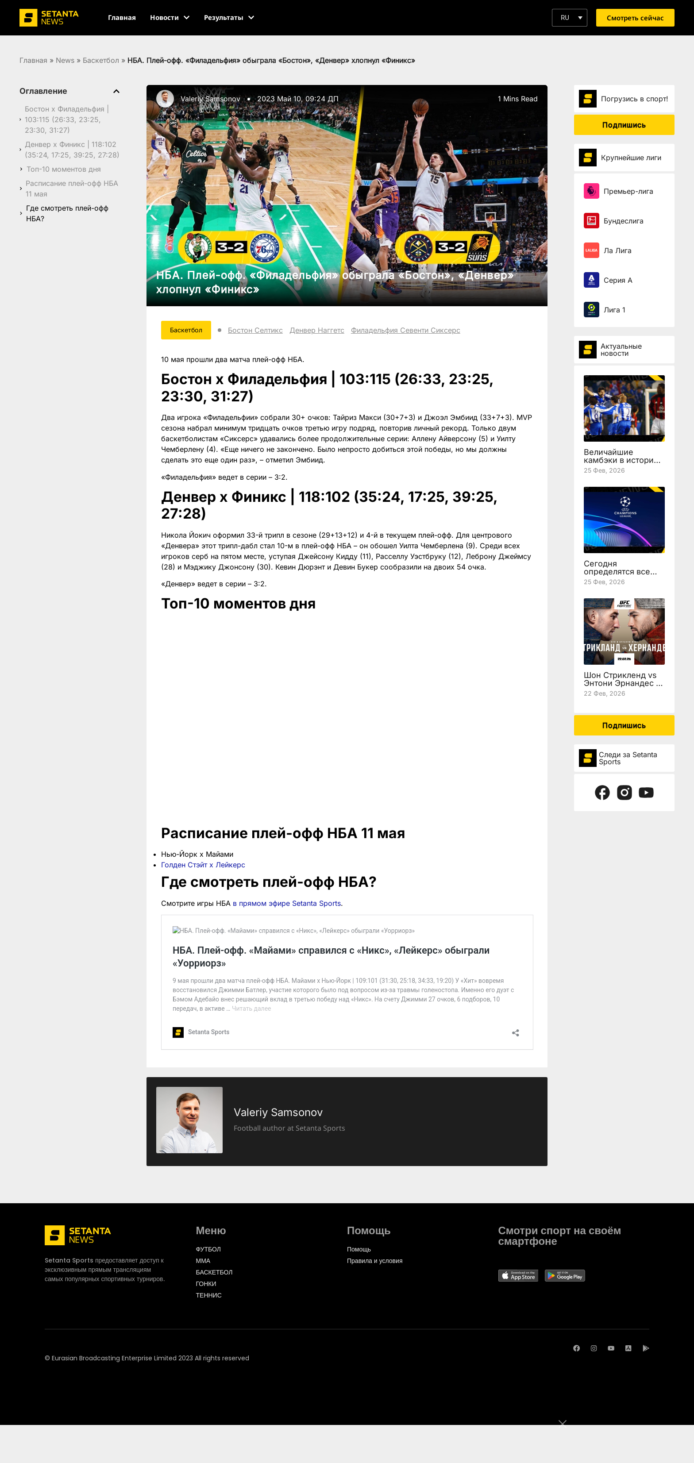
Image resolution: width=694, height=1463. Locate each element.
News (65, 60)
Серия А (618, 280)
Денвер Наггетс (327, 331)
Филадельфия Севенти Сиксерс (415, 331)
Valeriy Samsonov (210, 98)
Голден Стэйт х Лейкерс (203, 866)
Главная (33, 60)
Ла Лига (618, 250)
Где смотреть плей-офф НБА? (67, 213)
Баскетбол (101, 60)
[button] (569, 18)
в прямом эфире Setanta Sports (287, 905)
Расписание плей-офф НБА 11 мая (72, 188)
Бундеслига (624, 220)
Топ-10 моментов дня (64, 169)
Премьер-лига (628, 191)
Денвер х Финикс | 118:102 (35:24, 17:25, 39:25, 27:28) (72, 149)
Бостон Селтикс (265, 331)
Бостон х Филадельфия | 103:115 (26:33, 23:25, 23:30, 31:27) (67, 119)
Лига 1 (614, 309)
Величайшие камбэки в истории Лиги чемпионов (621, 460)
